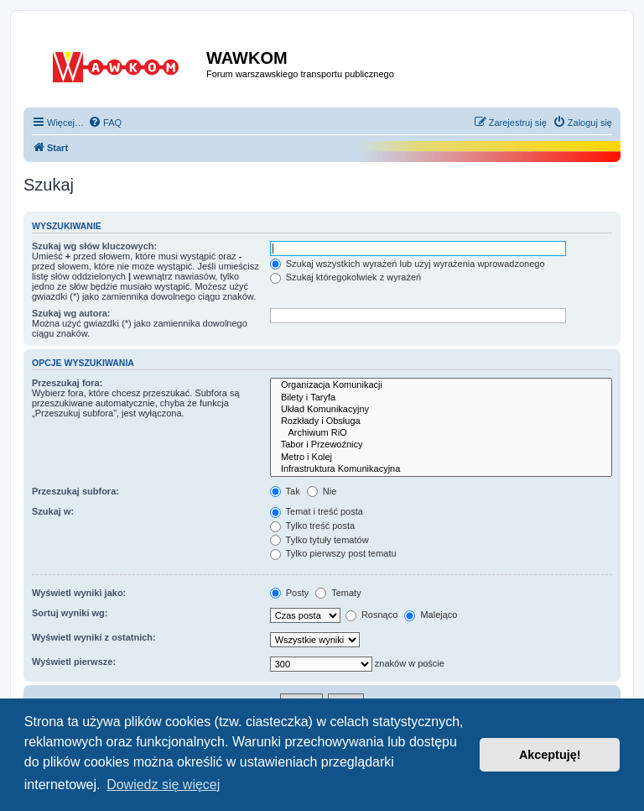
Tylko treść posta (312, 526)
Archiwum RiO (441, 433)
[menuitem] (105, 122)
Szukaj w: (53, 511)
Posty (289, 593)
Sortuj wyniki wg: (69, 613)
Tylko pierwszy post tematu (333, 553)
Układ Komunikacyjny (441, 410)
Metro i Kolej (441, 457)
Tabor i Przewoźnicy (441, 445)
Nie (322, 491)
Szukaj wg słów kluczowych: (94, 246)
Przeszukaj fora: (67, 383)
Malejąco (430, 615)
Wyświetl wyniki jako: (79, 593)
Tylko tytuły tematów (319, 540)
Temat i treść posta (316, 511)
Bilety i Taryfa (441, 398)
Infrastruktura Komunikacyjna (441, 469)
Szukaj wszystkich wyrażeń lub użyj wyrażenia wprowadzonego (407, 264)
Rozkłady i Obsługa (441, 421)
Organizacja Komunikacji (441, 385)
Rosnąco (371, 615)
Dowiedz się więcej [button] (163, 784)
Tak (285, 491)
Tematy (338, 593)
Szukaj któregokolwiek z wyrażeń (345, 277)
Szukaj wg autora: (71, 313)
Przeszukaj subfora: (75, 491)
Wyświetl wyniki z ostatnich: (94, 637)
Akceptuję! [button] (550, 754)
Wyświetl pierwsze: (74, 662)
